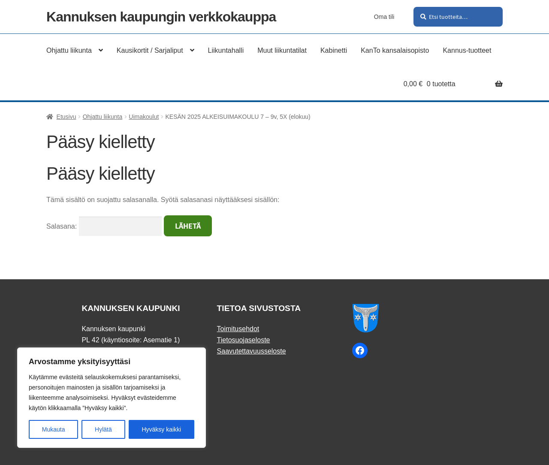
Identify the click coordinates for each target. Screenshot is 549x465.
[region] (111, 397)
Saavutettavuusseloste (251, 351)
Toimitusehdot (238, 328)
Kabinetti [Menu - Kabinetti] (333, 50)
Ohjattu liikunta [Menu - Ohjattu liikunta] (69, 50)
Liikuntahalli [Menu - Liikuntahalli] (226, 50)
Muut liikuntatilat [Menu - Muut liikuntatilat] (282, 50)
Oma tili (384, 16)
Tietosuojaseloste (243, 340)
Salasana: (104, 226)
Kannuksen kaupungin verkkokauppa (161, 16)
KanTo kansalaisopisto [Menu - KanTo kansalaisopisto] (395, 50)
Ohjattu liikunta (103, 116)
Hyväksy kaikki (161, 429)
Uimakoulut (144, 116)
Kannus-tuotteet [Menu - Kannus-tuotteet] (467, 50)
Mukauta (53, 429)
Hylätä (103, 429)
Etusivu (66, 116)
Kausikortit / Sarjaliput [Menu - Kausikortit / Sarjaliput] (150, 50)
